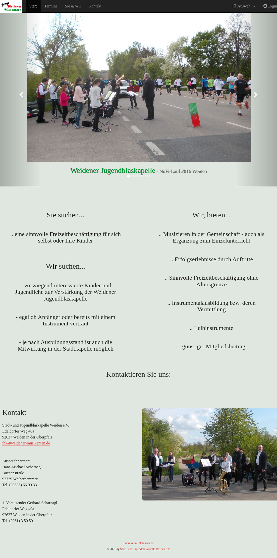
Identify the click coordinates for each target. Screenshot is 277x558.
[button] (21, 93)
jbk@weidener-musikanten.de (26, 443)
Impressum (130, 543)
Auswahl (244, 6)
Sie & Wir (73, 6)
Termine (50, 6)
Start (33, 6)
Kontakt (95, 6)
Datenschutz (146, 543)
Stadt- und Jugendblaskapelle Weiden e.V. (145, 549)
